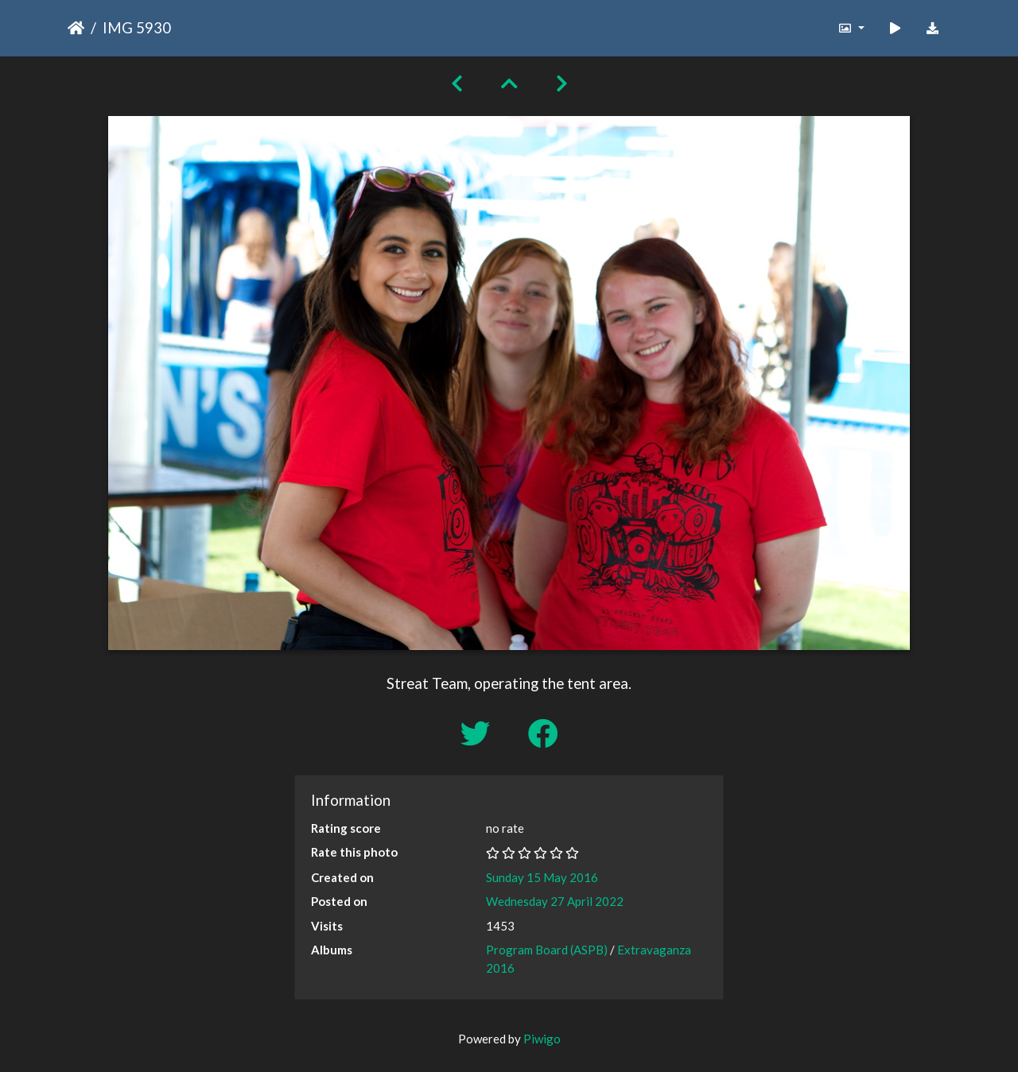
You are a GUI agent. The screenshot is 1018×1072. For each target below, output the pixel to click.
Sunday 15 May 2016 (542, 877)
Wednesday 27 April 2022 (555, 901)
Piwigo (542, 1038)
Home (76, 28)
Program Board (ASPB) (547, 949)
